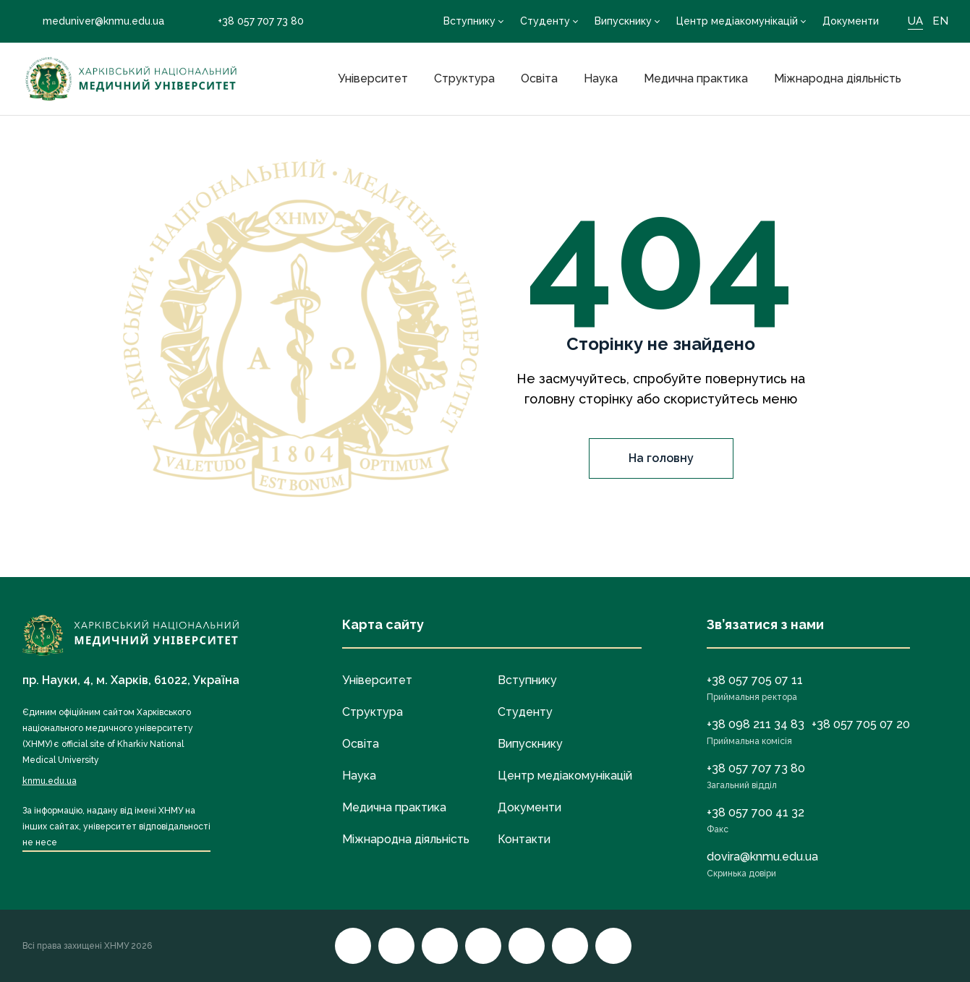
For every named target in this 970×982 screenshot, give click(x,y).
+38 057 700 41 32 (755, 812)
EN (940, 20)
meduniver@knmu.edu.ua (93, 21)
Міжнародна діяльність (837, 78)
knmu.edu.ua (49, 781)
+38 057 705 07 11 (755, 680)
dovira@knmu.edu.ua (762, 856)
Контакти (524, 839)
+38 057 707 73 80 (250, 21)
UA (915, 20)
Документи (850, 21)
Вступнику (469, 21)
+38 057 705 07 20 (861, 724)
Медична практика (696, 78)
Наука (601, 78)
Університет (373, 78)
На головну (661, 458)
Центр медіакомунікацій (737, 21)
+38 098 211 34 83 (755, 724)
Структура (464, 78)
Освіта (539, 78)
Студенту (545, 21)
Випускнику (623, 21)
